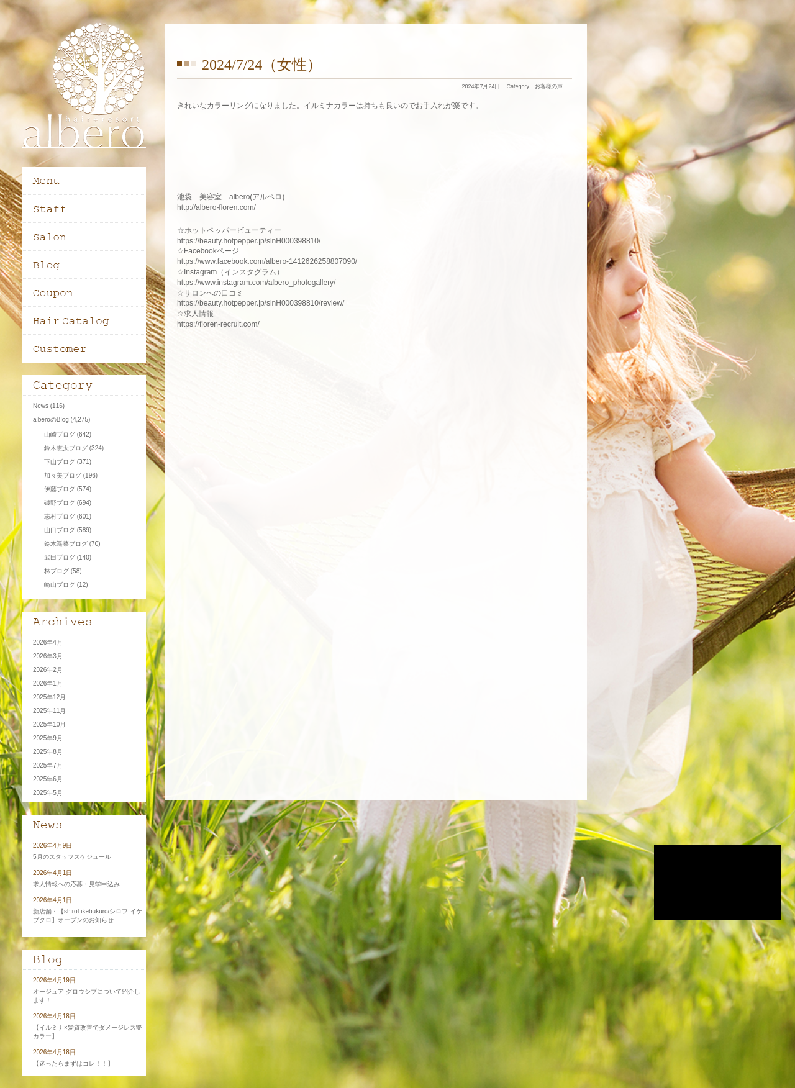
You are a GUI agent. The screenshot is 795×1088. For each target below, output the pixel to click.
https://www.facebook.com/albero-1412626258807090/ (267, 261)
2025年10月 (49, 724)
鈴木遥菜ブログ (66, 543)
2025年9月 (48, 738)
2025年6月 (48, 779)
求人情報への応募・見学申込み (76, 884)
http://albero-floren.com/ (216, 207)
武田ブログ (59, 557)
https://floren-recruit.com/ (218, 324)
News (40, 405)
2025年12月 (49, 697)
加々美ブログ (62, 475)
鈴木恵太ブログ (66, 448)
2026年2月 (48, 669)
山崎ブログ (59, 434)
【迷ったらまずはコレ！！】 (73, 1063)
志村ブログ (59, 516)
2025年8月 (48, 751)
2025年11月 (49, 710)
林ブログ (56, 571)
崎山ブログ (59, 584)
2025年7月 (48, 765)
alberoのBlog (51, 419)
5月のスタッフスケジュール (72, 856)
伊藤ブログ (59, 489)
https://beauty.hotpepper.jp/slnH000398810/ (248, 241)
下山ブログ (59, 461)
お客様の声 (549, 86)
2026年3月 (48, 656)
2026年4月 (48, 642)
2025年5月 (48, 792)
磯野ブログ (59, 502)
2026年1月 (48, 683)
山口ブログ (59, 530)
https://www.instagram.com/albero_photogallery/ (256, 282)
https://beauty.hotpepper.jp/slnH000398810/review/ (260, 303)
